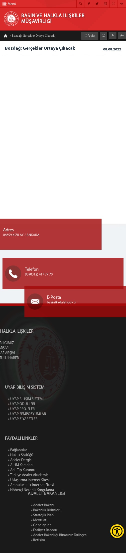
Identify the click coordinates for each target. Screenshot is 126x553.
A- (113, 35)
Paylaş (91, 35)
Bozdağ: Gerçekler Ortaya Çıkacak (32, 36)
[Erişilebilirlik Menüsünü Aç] (117, 531)
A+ (122, 35)
